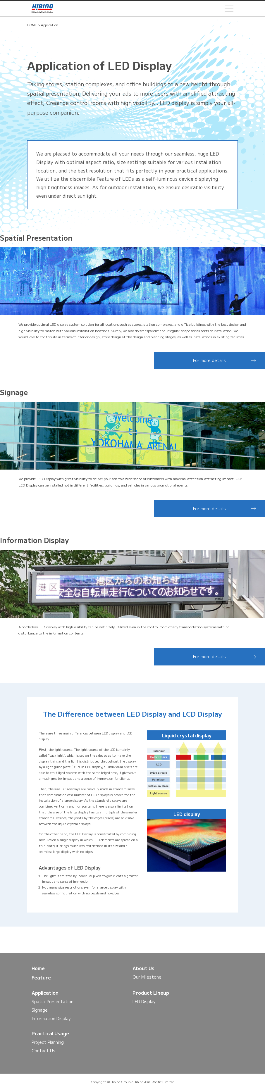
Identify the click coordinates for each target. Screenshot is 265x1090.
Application (45, 992)
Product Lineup (150, 992)
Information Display (51, 1018)
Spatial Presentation (52, 1001)
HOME (32, 25)
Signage (40, 1010)
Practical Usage (50, 1033)
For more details (209, 360)
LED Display (143, 1001)
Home (38, 968)
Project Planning (48, 1042)
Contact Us (43, 1050)
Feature (41, 977)
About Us (143, 968)
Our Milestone (146, 977)
